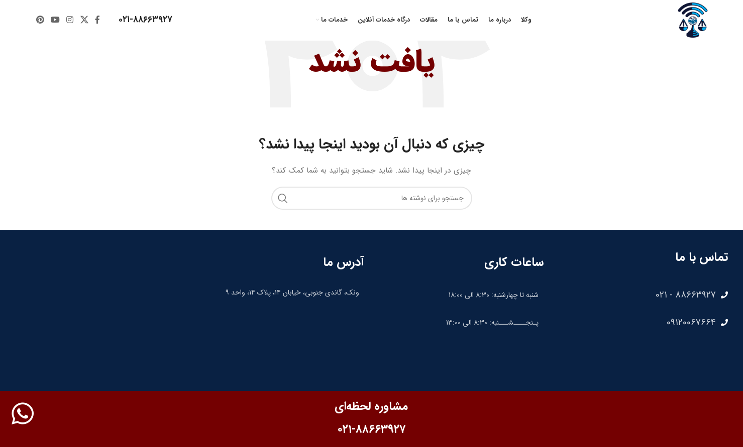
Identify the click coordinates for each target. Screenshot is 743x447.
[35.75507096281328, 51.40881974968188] (281, 340)
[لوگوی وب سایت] (692, 19)
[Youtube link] (55, 20)
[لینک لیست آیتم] (641, 295)
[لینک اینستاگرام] (70, 20)
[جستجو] (371, 198)
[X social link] (84, 20)
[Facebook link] (97, 20)
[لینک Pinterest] (40, 20)
